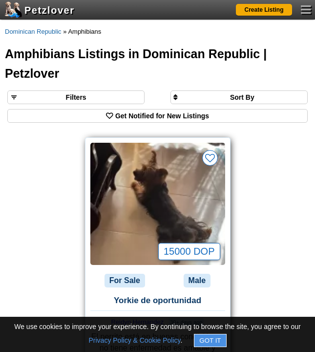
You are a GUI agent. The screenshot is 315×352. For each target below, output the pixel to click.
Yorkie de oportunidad (157, 300)
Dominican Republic (33, 31)
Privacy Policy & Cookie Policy (135, 340)
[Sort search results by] (239, 97)
